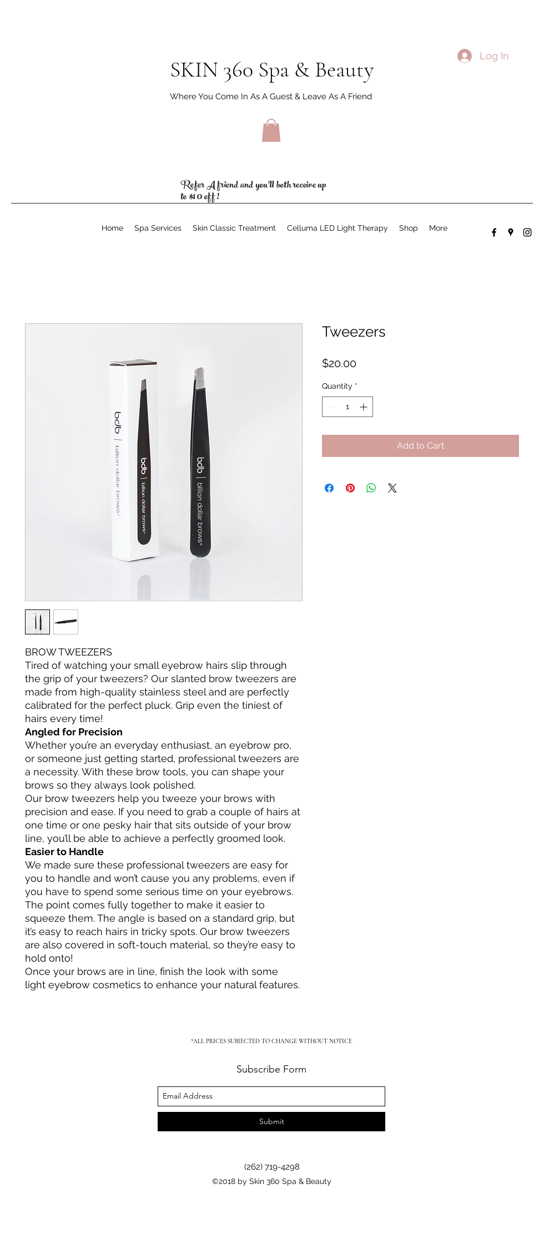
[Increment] (364, 406)
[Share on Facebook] (329, 488)
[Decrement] (331, 406)
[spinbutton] (347, 406)
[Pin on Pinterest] (350, 488)
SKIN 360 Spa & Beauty (272, 69)
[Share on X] (392, 488)
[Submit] (271, 1121)
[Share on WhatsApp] (371, 488)
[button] (271, 130)
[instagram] (527, 232)
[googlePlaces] (510, 232)
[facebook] (494, 232)
